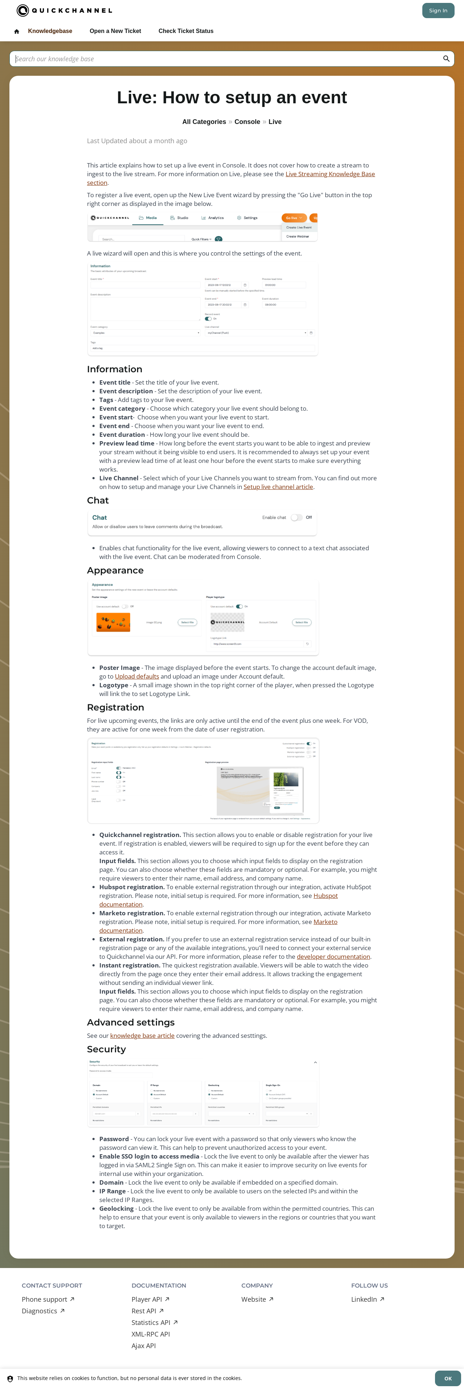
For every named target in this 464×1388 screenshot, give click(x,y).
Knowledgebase (50, 31)
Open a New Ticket (115, 31)
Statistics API (151, 1322)
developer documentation (333, 956)
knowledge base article (142, 1035)
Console (247, 121)
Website (253, 1299)
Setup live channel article (278, 486)
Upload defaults (137, 676)
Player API (147, 1299)
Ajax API (144, 1345)
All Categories (204, 121)
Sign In (438, 10)
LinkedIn (364, 1299)
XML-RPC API (151, 1334)
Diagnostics (39, 1310)
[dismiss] (448, 1378)
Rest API (144, 1310)
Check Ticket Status (186, 31)
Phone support (44, 1299)
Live (275, 121)
